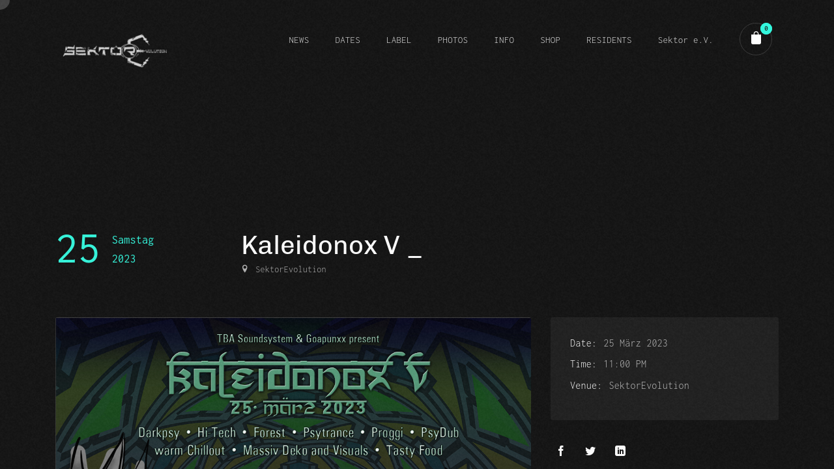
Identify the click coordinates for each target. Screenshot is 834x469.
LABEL (399, 40)
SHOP (550, 40)
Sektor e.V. (685, 40)
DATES (347, 40)
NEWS (299, 40)
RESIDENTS (609, 40)
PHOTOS (453, 40)
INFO (504, 40)
